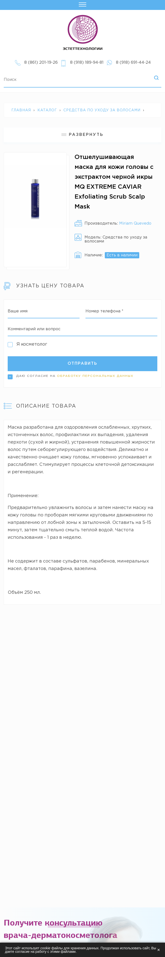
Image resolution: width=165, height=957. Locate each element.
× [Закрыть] (158, 949)
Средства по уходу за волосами (101, 110)
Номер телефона (104, 311)
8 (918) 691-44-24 (133, 62)
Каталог (47, 110)
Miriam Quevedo (135, 223)
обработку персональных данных (95, 376)
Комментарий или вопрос (34, 329)
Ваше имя (18, 311)
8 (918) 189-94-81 (87, 62)
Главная (21, 110)
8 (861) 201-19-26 (41, 62)
